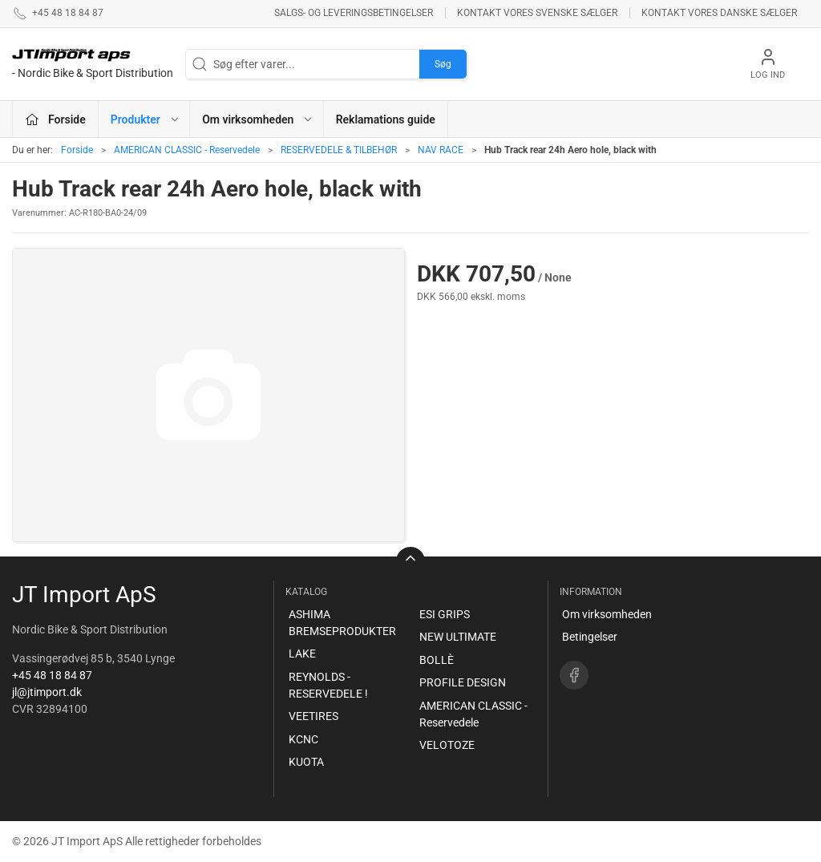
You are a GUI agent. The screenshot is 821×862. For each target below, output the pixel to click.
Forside (77, 150)
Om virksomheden (607, 614)
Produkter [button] (145, 119)
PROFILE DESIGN (462, 682)
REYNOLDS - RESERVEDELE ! (328, 685)
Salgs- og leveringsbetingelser (353, 12)
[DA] (92, 64)
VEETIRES (313, 716)
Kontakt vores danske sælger (719, 12)
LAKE (302, 653)
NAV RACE (440, 150)
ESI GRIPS (444, 614)
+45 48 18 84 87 (52, 675)
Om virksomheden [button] (257, 119)
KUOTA (306, 761)
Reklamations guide (385, 119)
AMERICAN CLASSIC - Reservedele (187, 150)
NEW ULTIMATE (457, 636)
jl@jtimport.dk (47, 692)
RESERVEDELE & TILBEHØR (339, 150)
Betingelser (589, 636)
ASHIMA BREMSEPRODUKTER (342, 622)
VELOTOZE (447, 745)
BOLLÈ (436, 660)
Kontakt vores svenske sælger (537, 12)
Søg (443, 64)
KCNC (303, 739)
